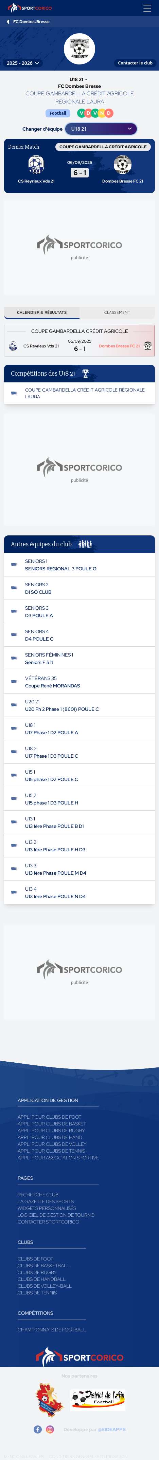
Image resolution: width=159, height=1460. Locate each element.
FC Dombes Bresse (31, 21)
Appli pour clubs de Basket (52, 1124)
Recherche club (38, 1195)
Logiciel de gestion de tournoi (56, 1215)
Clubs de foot (35, 1259)
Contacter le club (135, 63)
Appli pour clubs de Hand (50, 1137)
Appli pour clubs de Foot (49, 1117)
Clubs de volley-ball (45, 1286)
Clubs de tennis (37, 1293)
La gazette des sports (46, 1201)
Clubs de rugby (37, 1272)
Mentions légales (23, 1456)
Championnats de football (52, 1330)
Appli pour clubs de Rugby (51, 1130)
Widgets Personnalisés (47, 1208)
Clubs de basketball (43, 1266)
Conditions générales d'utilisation (88, 1456)
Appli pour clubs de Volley (52, 1144)
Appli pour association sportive (58, 1158)
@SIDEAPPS (112, 1429)
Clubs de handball (42, 1279)
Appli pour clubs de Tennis (51, 1151)
